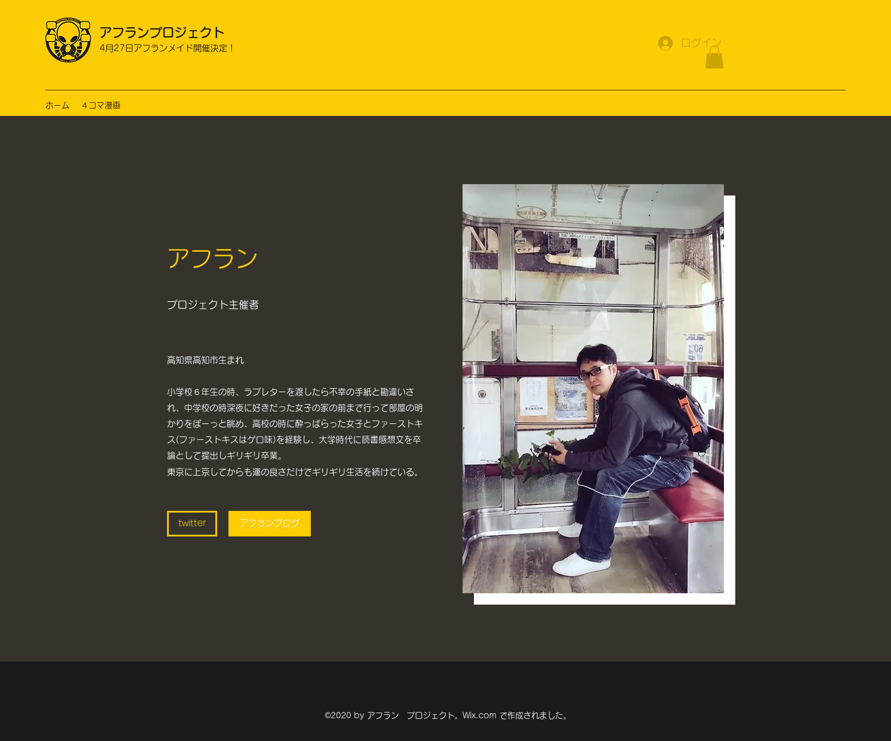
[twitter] (192, 523)
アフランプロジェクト (161, 32)
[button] (714, 57)
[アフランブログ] (269, 523)
